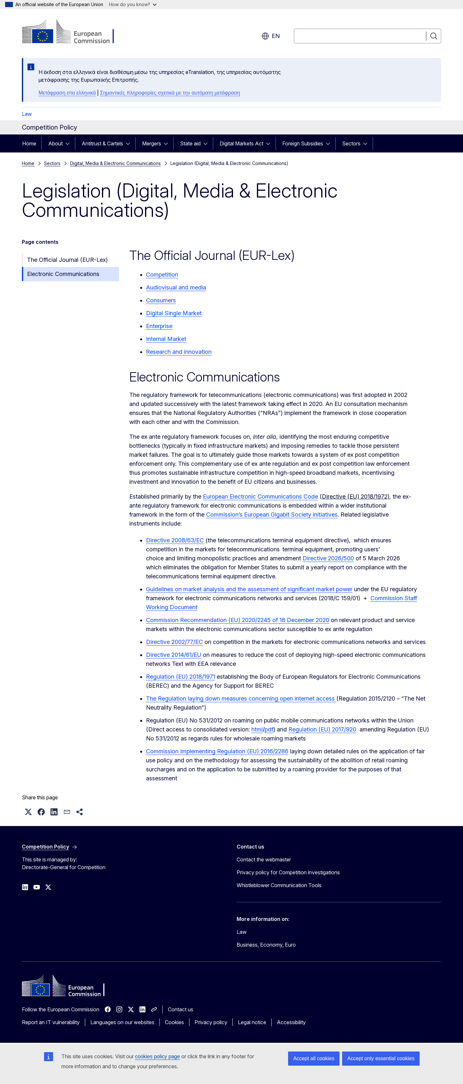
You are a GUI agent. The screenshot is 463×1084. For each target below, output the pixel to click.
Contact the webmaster (264, 859)
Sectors (351, 143)
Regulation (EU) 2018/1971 (180, 676)
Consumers (161, 300)
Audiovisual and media (176, 287)
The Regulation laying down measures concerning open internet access (241, 698)
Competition (162, 274)
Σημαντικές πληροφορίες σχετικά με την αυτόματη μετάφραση (170, 93)
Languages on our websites (122, 1022)
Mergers (151, 143)
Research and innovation (179, 351)
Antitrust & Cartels (102, 143)
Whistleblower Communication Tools (279, 885)
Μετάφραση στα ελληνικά (67, 93)
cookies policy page (157, 1056)
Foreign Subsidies (302, 143)
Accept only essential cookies (380, 1058)
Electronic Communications (63, 274)
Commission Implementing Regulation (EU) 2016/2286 (217, 751)
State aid (190, 143)
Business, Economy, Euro (266, 945)
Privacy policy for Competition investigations (288, 872)
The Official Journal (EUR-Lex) (67, 259)
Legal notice (252, 1022)
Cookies (174, 1022)
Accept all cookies (313, 1058)
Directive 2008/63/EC (175, 540)
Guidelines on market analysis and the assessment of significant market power (249, 589)
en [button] (270, 36)
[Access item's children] (69, 143)
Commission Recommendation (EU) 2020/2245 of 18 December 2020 (237, 620)
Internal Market (166, 338)
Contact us (180, 1009)
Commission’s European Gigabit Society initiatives (272, 514)
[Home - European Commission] (74, 32)
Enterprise (159, 326)
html (257, 729)
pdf (269, 729)
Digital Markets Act (241, 143)
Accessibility (291, 1022)
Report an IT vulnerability (51, 1022)
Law (27, 114)
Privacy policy (211, 1022)
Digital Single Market (174, 313)
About (55, 143)
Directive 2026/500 (328, 558)
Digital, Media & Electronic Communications (115, 163)
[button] (28, 812)
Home (29, 143)
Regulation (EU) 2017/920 (322, 729)
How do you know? (133, 4)
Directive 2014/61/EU (173, 654)
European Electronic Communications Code (260, 496)
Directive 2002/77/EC (174, 641)
